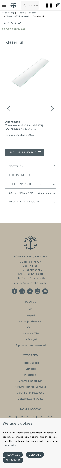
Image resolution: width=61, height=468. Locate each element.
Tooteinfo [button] (32, 166)
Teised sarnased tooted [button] (32, 184)
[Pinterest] (30, 291)
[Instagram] (37, 291)
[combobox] (33, 5)
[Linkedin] (22, 291)
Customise (13, 460)
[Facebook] (14, 291)
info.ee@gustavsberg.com (30, 283)
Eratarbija (12, 22)
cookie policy (9, 445)
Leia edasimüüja (32, 175)
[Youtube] (45, 291)
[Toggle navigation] (4, 5)
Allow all (13, 454)
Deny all (35, 454)
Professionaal (14, 29)
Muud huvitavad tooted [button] (32, 201)
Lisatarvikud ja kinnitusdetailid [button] (32, 192)
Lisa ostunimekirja (25, 152)
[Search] (24, 5)
